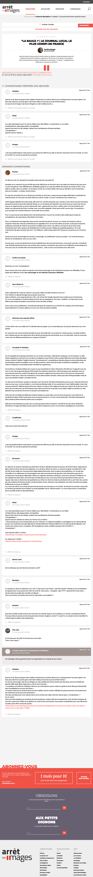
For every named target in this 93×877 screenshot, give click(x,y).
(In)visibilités (43, 875)
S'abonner (84, 25)
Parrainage (77, 860)
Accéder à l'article (46, 25)
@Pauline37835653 (49, 51)
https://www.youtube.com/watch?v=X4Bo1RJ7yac (23, 541)
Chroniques (75, 9)
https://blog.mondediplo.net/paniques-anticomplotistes (25, 535)
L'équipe (76, 867)
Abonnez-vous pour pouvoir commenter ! (27, 73)
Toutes (58, 853)
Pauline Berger (49, 49)
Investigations (44, 863)
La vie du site (77, 855)
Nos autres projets (79, 870)
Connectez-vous (42, 75)
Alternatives (43, 870)
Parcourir (30, 9)
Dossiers (59, 863)
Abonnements (78, 853)
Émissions (60, 9)
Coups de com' (44, 855)
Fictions (42, 853)
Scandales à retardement (47, 858)
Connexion (86, 2)
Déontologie (43, 867)
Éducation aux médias (80, 863)
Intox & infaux (44, 860)
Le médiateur (77, 858)
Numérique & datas (45, 865)
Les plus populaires (62, 867)
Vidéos (59, 865)
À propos (76, 865)
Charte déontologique (80, 872)
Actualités (45, 9)
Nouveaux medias (45, 872)
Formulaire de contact (80, 875)
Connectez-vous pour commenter (46, 29)
